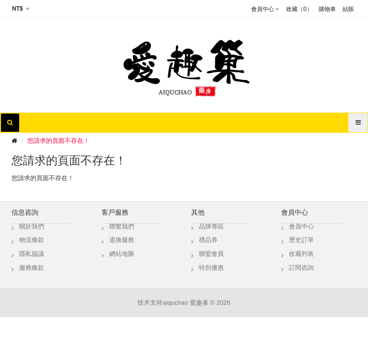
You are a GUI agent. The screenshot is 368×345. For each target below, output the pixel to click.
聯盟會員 (211, 253)
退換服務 (121, 239)
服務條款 (31, 267)
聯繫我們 (121, 226)
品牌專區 (211, 226)
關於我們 (31, 226)
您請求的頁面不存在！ (58, 140)
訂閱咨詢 (301, 267)
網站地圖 (121, 253)
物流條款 (31, 239)
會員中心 (301, 226)
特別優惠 (211, 267)
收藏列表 (301, 253)
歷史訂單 (301, 239)
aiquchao (175, 302)
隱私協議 (31, 253)
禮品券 (208, 239)
